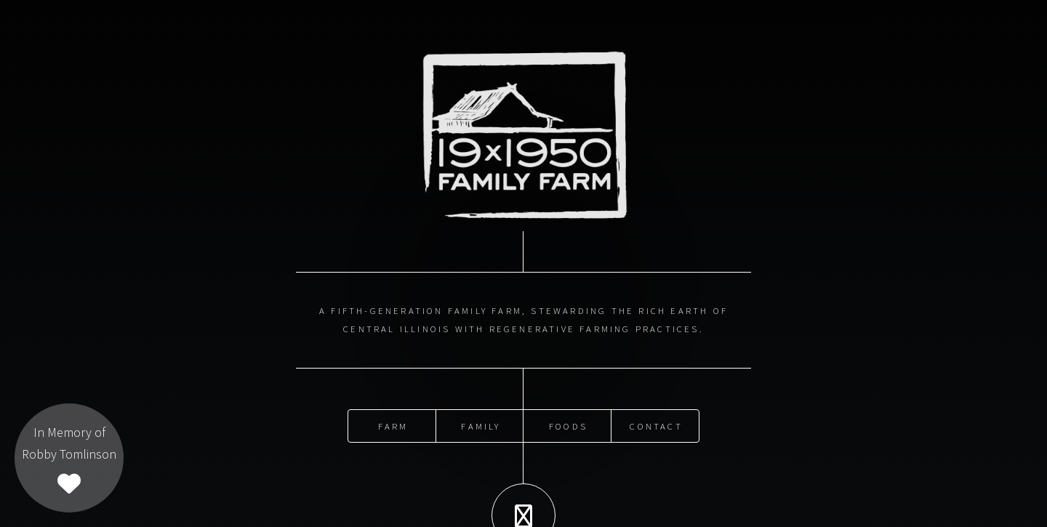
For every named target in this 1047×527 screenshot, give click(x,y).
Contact (656, 423)
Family (480, 423)
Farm (393, 423)
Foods (568, 423)
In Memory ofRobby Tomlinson (69, 460)
